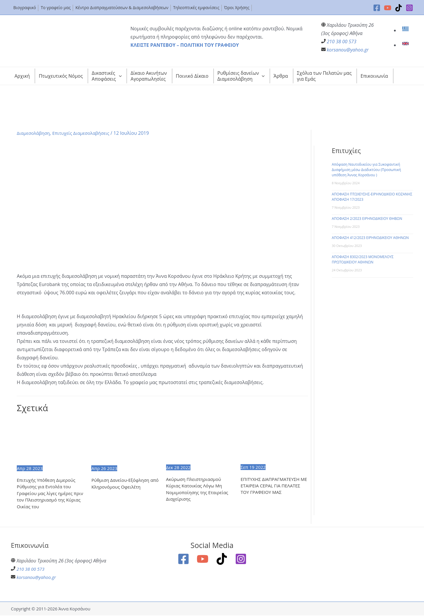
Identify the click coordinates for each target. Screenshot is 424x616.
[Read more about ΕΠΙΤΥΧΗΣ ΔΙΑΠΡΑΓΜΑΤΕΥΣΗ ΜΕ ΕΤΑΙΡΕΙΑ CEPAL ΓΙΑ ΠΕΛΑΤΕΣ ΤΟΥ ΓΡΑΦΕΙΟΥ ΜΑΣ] (274, 441)
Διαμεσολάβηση (34, 133)
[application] (119, 76)
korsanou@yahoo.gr (348, 50)
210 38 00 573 (342, 41)
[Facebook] (376, 7)
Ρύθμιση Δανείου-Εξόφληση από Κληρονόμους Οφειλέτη (122, 483)
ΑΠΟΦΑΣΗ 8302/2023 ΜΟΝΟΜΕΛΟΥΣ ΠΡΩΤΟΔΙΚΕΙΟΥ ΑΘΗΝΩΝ (363, 259)
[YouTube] (387, 7)
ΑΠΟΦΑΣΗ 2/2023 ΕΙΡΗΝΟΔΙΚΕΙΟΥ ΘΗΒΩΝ (367, 218)
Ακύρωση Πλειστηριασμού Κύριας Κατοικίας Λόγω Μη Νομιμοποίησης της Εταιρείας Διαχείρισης (199, 489)
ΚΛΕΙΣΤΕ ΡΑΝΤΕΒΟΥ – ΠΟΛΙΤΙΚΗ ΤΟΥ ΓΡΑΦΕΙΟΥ (184, 45)
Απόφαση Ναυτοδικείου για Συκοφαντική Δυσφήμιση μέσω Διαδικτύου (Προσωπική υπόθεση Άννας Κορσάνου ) (366, 169)
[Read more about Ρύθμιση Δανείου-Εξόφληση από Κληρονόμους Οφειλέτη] (124, 441)
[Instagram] (409, 7)
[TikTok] (398, 7)
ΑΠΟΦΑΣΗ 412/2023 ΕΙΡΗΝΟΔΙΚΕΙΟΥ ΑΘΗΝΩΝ (370, 237)
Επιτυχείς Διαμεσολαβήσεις (84, 133)
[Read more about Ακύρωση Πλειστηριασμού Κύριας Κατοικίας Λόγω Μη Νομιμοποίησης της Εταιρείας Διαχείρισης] (199, 441)
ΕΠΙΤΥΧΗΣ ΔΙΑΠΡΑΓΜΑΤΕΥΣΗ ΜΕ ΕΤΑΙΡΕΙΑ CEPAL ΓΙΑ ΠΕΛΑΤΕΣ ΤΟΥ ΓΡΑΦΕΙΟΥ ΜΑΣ (273, 486)
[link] (406, 30)
